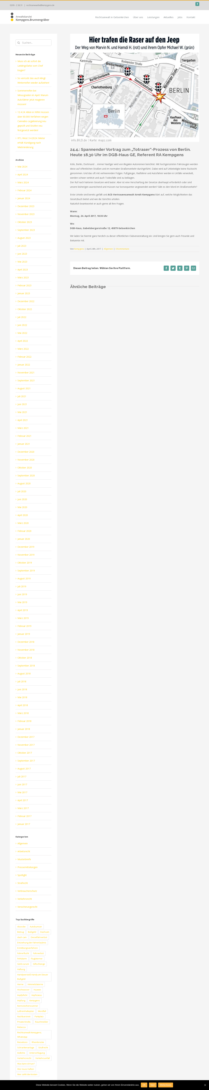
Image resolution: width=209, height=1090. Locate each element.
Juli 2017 (21, 776)
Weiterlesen (165, 1085)
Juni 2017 (22, 784)
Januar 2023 (23, 293)
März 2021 (23, 428)
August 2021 (24, 388)
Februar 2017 (24, 816)
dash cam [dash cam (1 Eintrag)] (22, 937)
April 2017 (22, 800)
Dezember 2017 (25, 736)
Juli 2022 (21, 317)
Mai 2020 (22, 507)
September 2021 (26, 380)
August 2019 (24, 578)
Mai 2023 (22, 261)
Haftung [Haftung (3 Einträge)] (21, 969)
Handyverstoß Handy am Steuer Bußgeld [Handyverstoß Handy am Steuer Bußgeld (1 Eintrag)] (32, 976)
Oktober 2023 (24, 222)
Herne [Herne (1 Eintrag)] (20, 984)
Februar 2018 (24, 721)
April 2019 (22, 610)
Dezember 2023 (25, 206)
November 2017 (25, 744)
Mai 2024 (22, 166)
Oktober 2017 (24, 752)
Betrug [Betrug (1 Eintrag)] (20, 932)
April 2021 (22, 420)
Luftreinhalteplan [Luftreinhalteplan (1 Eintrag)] (25, 1011)
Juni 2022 (22, 325)
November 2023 (25, 214)
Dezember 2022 (25, 301)
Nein (153, 1085)
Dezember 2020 (25, 451)
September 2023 (26, 229)
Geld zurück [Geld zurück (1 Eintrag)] (23, 964)
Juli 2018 (21, 681)
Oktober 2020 (24, 467)
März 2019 (23, 618)
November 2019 (25, 554)
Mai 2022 (22, 332)
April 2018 (22, 705)
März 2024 (23, 182)
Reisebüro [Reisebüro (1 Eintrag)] (22, 1042)
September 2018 (26, 665)
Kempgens (79, 248)
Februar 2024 (24, 190)
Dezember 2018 (25, 641)
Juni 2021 (22, 404)
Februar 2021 (24, 435)
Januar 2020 (23, 538)
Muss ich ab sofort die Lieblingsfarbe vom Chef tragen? (30, 66)
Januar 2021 (23, 443)
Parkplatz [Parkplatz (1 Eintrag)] (39, 1016)
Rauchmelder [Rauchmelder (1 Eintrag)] (41, 1021)
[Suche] (19, 42)
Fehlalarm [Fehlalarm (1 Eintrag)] (22, 958)
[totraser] (134, 88)
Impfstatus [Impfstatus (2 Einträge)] (37, 995)
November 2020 (25, 459)
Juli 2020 (21, 491)
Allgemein (108, 248)
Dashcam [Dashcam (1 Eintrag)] (44, 932)
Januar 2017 (23, 824)
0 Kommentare (122, 248)
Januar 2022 (23, 364)
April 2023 (22, 269)
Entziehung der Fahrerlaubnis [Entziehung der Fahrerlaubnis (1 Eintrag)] (31, 942)
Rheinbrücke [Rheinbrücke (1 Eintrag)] (38, 1042)
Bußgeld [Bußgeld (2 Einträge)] (32, 932)
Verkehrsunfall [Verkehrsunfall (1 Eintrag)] (42, 1058)
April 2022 (22, 340)
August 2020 (24, 483)
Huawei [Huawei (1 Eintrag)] (37, 989)
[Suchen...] (33, 42)
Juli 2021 (21, 396)
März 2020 (23, 523)
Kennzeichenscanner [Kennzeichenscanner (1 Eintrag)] (27, 1005)
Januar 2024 (23, 198)
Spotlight (22, 875)
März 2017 (23, 808)
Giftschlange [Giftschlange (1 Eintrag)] (39, 964)
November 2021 (25, 372)
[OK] (205, 1085)
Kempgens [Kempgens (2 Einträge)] (34, 1000)
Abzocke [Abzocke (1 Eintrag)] (21, 926)
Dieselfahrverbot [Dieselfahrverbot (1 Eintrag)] (39, 937)
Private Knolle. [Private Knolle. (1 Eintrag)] (24, 1021)
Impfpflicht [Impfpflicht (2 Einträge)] (22, 995)
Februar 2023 (24, 285)
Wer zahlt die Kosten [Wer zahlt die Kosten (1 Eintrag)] (27, 1074)
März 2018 (23, 713)
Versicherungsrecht (27, 906)
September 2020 (26, 475)
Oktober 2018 (24, 657)
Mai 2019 (22, 602)
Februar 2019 (24, 626)
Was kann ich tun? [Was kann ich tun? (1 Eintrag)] (26, 1063)
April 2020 (22, 515)
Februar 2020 (24, 530)
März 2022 (23, 348)
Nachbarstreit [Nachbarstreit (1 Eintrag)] (23, 1016)
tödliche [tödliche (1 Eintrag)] (21, 1053)
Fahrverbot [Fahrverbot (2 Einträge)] (38, 953)
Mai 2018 (22, 697)
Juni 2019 (22, 594)
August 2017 (24, 768)
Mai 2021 (22, 412)
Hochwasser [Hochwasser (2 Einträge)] (23, 989)
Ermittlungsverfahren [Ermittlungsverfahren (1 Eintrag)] (27, 948)
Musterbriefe (24, 859)
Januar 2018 (23, 728)
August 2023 (24, 237)
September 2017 (26, 760)
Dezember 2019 (25, 546)
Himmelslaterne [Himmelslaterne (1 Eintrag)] (35, 984)
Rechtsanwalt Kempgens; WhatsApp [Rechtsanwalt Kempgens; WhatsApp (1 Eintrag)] (29, 1034)
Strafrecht (22, 883)
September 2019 (26, 570)
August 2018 (24, 673)
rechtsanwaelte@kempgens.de (40, 5)
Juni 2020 (22, 499)
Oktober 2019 (24, 562)
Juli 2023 (21, 245)
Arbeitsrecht (23, 851)
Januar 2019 (23, 633)
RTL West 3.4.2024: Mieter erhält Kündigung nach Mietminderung (31, 143)
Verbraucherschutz (27, 890)
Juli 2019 (21, 586)
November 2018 (25, 649)
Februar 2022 (24, 356)
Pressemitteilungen (27, 867)
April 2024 (22, 174)
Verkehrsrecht (24, 898)
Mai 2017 (22, 792)
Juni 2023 (22, 253)
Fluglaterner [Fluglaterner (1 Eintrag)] (37, 958)
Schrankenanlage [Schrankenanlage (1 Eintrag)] (25, 1047)
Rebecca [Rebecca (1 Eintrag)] (21, 1027)
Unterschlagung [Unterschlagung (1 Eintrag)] (37, 1053)
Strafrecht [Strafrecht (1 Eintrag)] (43, 1047)
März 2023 (23, 277)
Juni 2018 (22, 689)
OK (144, 1085)
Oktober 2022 (24, 309)
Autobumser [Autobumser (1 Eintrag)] (36, 926)
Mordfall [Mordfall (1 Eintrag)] (42, 1011)
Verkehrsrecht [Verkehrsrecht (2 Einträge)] (24, 1058)
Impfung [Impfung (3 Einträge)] (21, 1000)
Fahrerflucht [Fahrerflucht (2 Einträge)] (23, 953)
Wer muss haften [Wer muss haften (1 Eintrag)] (25, 1069)
